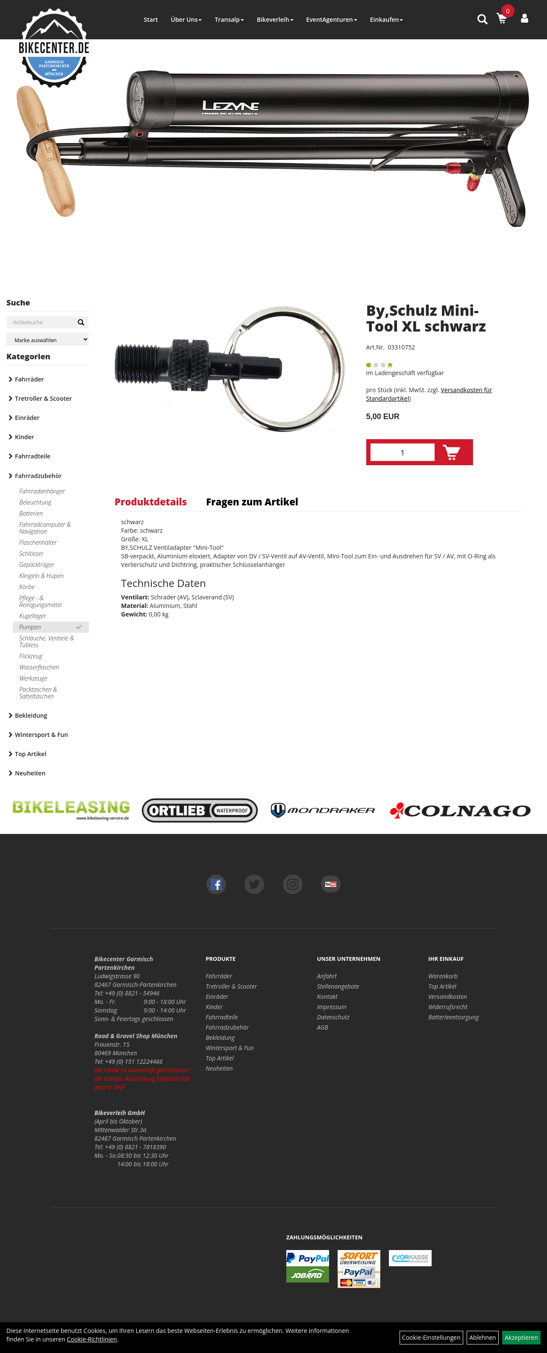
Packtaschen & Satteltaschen (38, 692)
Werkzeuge (33, 678)
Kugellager (32, 616)
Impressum (332, 1007)
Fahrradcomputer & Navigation (45, 527)
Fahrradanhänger (42, 491)
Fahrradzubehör (38, 476)
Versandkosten (447, 996)
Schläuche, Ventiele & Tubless (46, 641)
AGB (322, 1027)
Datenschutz (333, 1017)
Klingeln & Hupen (41, 576)
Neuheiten (30, 773)
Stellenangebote (338, 986)
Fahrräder (29, 379)
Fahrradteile (32, 456)
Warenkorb (443, 976)
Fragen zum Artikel (252, 501)
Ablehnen (482, 1337)
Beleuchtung (35, 502)
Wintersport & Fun (41, 735)
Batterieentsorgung (453, 1017)
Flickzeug (30, 656)
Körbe (27, 587)
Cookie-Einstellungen (431, 1337)
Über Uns (186, 19)
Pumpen (30, 627)
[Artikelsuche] (482, 20)
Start (151, 19)
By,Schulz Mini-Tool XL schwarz (426, 318)
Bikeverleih (275, 19)
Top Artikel (31, 754)
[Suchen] (81, 323)
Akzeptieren (521, 1337)
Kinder (24, 437)
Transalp (229, 19)
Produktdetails (151, 501)
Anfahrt (327, 976)
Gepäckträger (36, 565)
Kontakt (327, 996)
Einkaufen (386, 19)
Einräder (27, 418)
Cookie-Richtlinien (92, 1339)
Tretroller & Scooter (43, 398)
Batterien (31, 513)
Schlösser (31, 553)
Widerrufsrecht (448, 1007)
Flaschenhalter (38, 542)
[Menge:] (403, 452)
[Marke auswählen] (47, 339)
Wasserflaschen (39, 667)
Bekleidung (31, 715)
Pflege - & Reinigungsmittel (40, 601)
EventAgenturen (331, 19)
